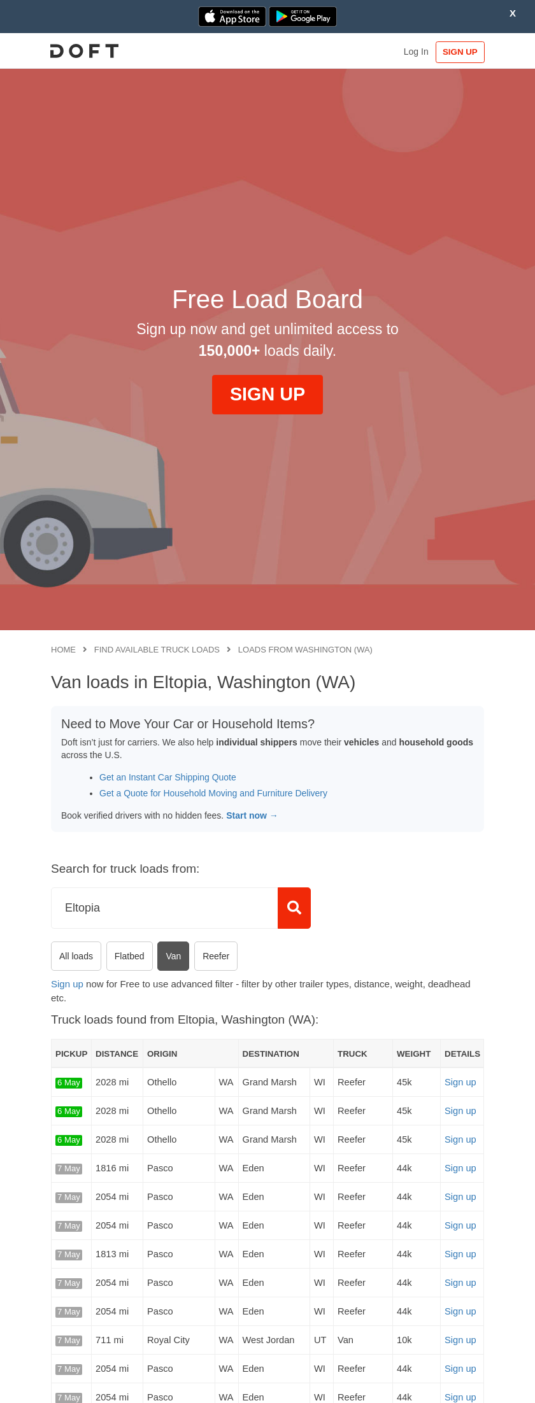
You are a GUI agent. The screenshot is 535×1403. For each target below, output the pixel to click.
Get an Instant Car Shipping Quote (167, 777)
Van (173, 956)
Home (63, 649)
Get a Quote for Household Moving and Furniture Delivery (213, 793)
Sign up (67, 983)
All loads (76, 956)
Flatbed (130, 956)
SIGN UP (457, 52)
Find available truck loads (157, 649)
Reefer (216, 956)
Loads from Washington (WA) (305, 649)
